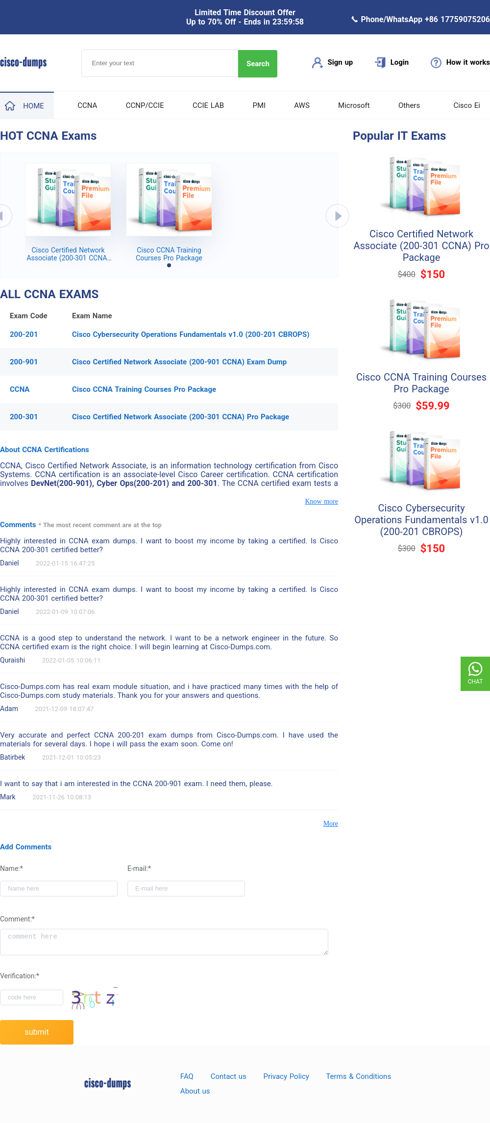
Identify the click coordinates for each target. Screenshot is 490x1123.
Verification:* (19, 976)
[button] (169, 265)
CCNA (87, 105)
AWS (302, 105)
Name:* (11, 868)
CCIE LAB (208, 105)
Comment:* (17, 919)
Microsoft (354, 105)
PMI (259, 105)
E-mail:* (139, 868)
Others (409, 105)
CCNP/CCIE (145, 105)
